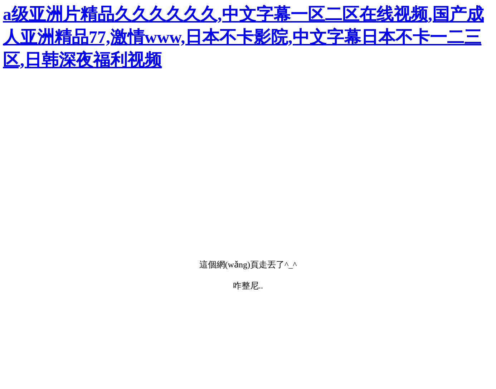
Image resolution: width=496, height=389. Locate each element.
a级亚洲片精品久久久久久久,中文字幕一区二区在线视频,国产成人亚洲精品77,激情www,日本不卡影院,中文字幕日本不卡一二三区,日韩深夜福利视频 (243, 37)
